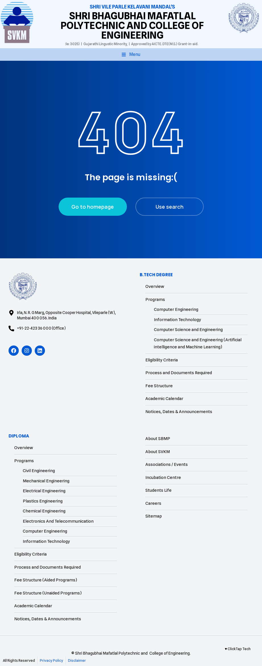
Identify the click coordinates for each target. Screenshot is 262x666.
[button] (131, 54)
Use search (169, 206)
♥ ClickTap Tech (238, 648)
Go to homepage (92, 206)
